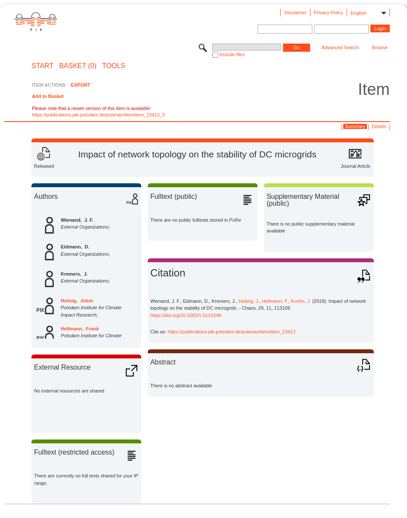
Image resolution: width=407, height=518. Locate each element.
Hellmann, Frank (80, 328)
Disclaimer (295, 12)
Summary (355, 126)
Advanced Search (340, 47)
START (42, 66)
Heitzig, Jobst (77, 300)
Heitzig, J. (249, 301)
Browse (380, 47)
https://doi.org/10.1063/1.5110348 (185, 315)
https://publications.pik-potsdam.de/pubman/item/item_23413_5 (98, 114)
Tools (113, 66)
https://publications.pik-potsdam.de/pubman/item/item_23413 (231, 331)
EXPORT (80, 85)
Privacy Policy (328, 12)
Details (379, 126)
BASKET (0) (77, 66)
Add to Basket (48, 96)
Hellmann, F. (275, 301)
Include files (232, 54)
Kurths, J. (301, 301)
